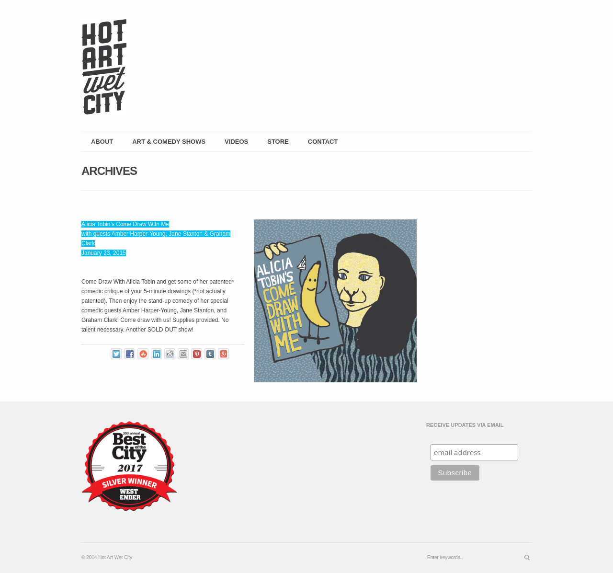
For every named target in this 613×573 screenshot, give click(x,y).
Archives (109, 170)
